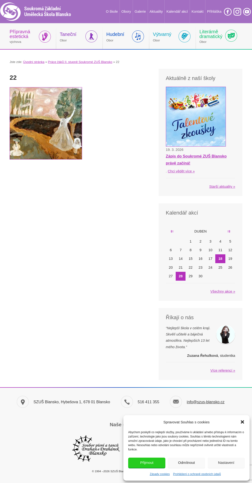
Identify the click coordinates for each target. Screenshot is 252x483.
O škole (112, 11)
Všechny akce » (222, 291)
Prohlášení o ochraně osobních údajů (197, 474)
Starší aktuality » (222, 186)
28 (181, 276)
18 (220, 259)
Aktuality (156, 11)
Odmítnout (186, 462)
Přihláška (214, 11)
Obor (68, 37)
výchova (20, 36)
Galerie (140, 11)
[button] (242, 422)
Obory (126, 11)
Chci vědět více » (181, 171)
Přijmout (146, 462)
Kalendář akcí (177, 11)
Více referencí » (222, 370)
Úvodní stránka (33, 62)
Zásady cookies (160, 474)
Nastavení (226, 462)
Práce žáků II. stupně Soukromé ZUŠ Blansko (80, 62)
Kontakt (198, 11)
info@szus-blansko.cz (205, 402)
